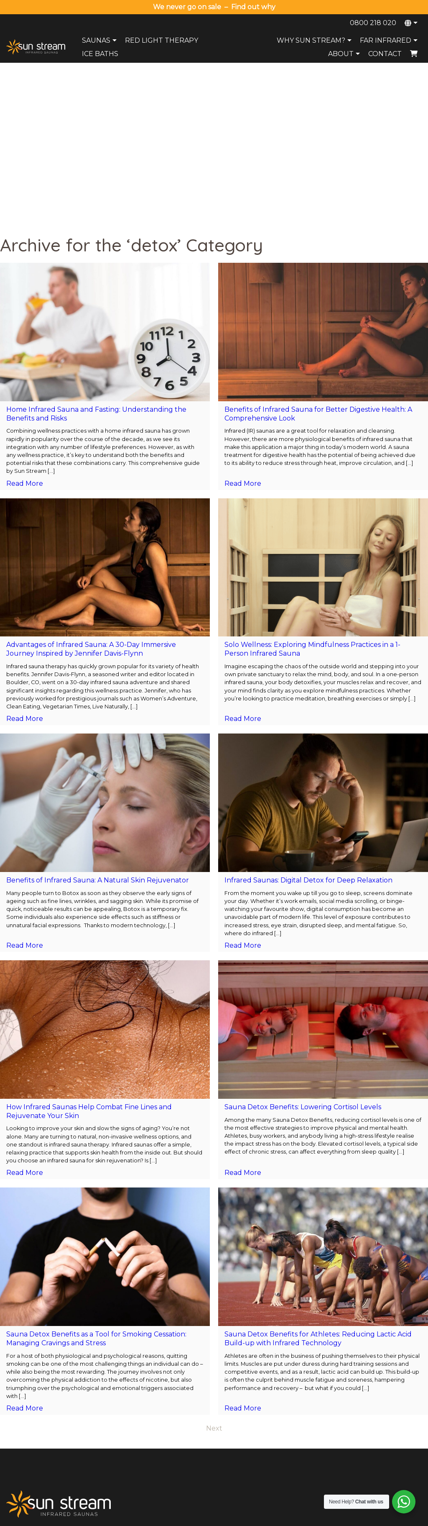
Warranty (189, 1417)
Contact (385, 54)
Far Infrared (390, 40)
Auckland (361, 1396)
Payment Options (200, 1428)
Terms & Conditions (203, 1439)
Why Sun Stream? (315, 40)
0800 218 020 (373, 23)
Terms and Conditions (307, 1517)
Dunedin (359, 1439)
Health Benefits (283, 1450)
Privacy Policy (256, 1517)
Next (214, 1269)
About (345, 54)
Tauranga (361, 1406)
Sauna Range (281, 1396)
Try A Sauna (279, 1417)
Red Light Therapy (161, 40)
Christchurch (365, 1428)
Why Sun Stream (285, 1406)
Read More (24, 324)
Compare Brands (285, 1461)
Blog (269, 1439)
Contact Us (192, 1406)
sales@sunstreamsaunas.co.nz (50, 1407)
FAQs (270, 1428)
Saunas (100, 40)
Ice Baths (100, 54)
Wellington (362, 1417)
